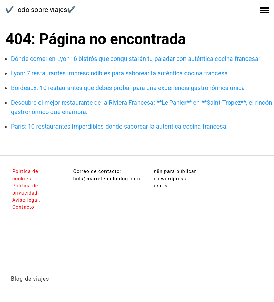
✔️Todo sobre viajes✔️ (40, 9)
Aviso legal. (26, 200)
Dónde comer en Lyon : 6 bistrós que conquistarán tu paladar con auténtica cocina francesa (134, 58)
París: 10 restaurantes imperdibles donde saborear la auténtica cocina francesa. (119, 126)
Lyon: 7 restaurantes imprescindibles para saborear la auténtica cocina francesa (119, 73)
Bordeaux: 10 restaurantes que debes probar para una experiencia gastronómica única (128, 87)
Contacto (23, 207)
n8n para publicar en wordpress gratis (175, 178)
